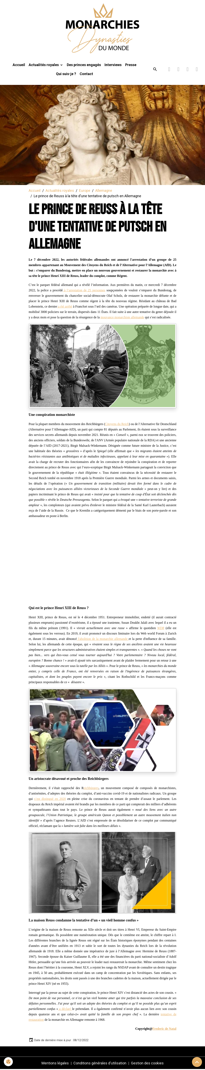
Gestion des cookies (147, 1064)
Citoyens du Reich (117, 424)
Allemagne (103, 191)
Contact (86, 74)
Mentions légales (55, 1064)
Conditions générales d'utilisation (99, 1064)
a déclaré (65, 1009)
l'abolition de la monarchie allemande (103, 639)
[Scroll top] (197, 1062)
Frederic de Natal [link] (164, 1029)
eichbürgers (91, 788)
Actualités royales (44, 65)
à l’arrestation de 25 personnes (84, 291)
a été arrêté (64, 307)
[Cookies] (8, 1061)
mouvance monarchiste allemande (122, 318)
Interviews (113, 65)
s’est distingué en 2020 (50, 799)
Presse (130, 65)
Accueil (19, 65)
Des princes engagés (84, 65)
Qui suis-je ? (66, 74)
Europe (84, 191)
